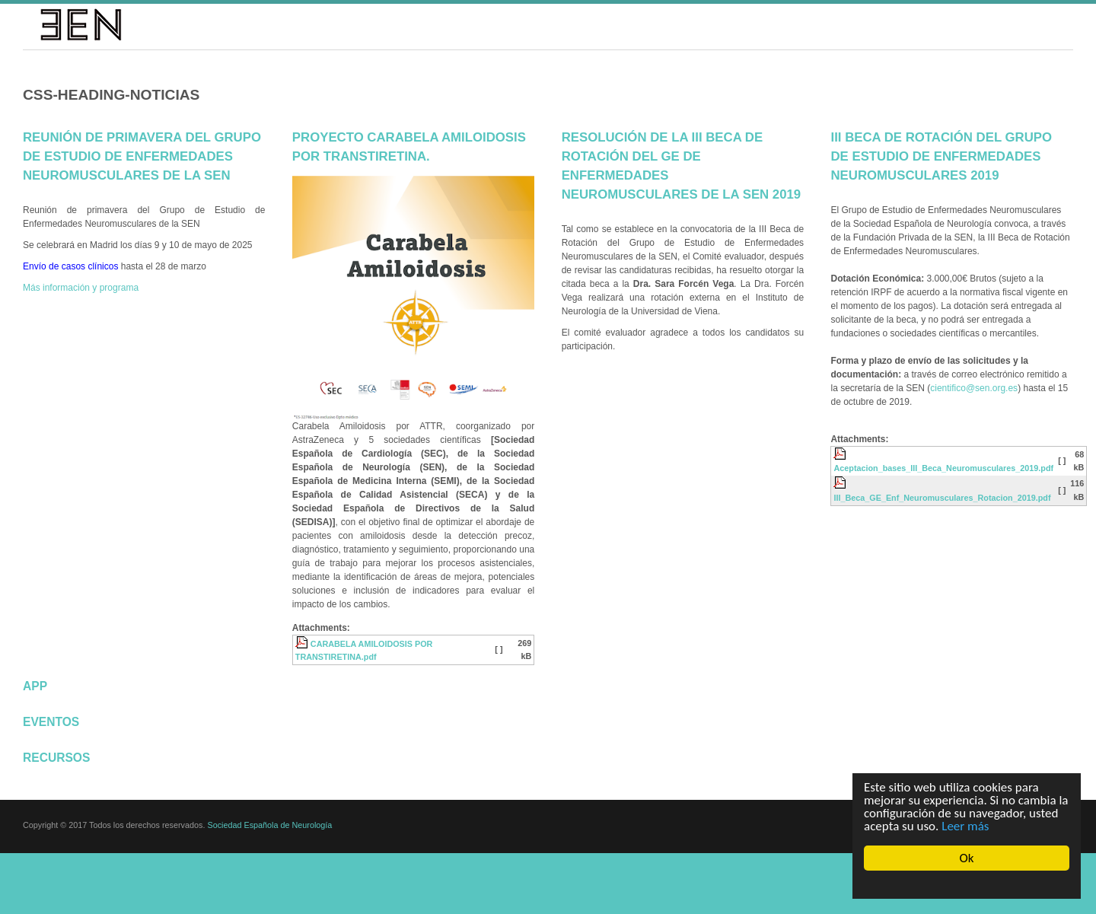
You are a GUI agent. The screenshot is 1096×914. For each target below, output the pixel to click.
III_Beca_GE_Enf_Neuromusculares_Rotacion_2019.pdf (941, 497)
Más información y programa (81, 287)
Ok (967, 858)
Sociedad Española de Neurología (269, 825)
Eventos (51, 721)
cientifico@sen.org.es (974, 388)
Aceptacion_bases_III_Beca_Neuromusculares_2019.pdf (943, 468)
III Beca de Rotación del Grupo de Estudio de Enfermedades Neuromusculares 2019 (941, 156)
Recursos (56, 757)
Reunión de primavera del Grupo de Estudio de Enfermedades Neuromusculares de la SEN (142, 156)
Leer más (965, 826)
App (35, 686)
